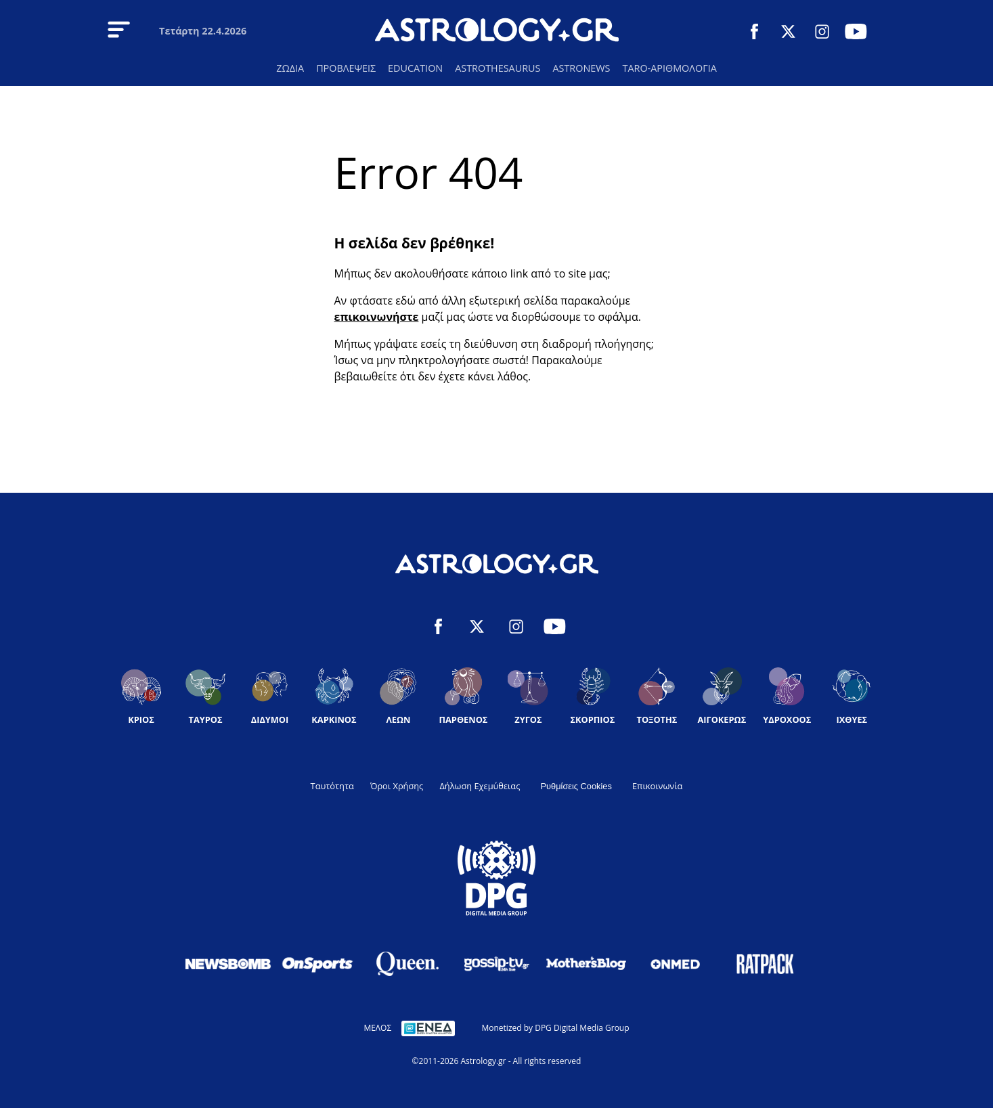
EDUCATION (415, 68)
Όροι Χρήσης (396, 786)
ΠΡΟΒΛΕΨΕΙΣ (346, 68)
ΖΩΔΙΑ (290, 68)
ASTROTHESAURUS (497, 68)
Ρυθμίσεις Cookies (576, 786)
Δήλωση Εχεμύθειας (479, 786)
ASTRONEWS (581, 68)
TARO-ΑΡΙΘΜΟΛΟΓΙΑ (669, 68)
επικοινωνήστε (376, 316)
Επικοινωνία (657, 786)
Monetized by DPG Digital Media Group (555, 1028)
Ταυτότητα (332, 786)
